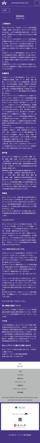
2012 (20, 400)
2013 (16, 400)
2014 (12, 400)
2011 (23, 400)
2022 (3, 397)
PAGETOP (20, 366)
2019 (24, 397)
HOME (5, 10)
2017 (32, 397)
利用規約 (20, 392)
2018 (28, 397)
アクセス (20, 375)
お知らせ (20, 378)
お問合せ (20, 385)
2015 (9, 400)
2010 (27, 400)
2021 (7, 397)
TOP (20, 371)
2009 (31, 400)
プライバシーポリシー (20, 389)
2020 (21, 397)
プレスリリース (20, 382)
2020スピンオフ (14, 397)
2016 (35, 397)
